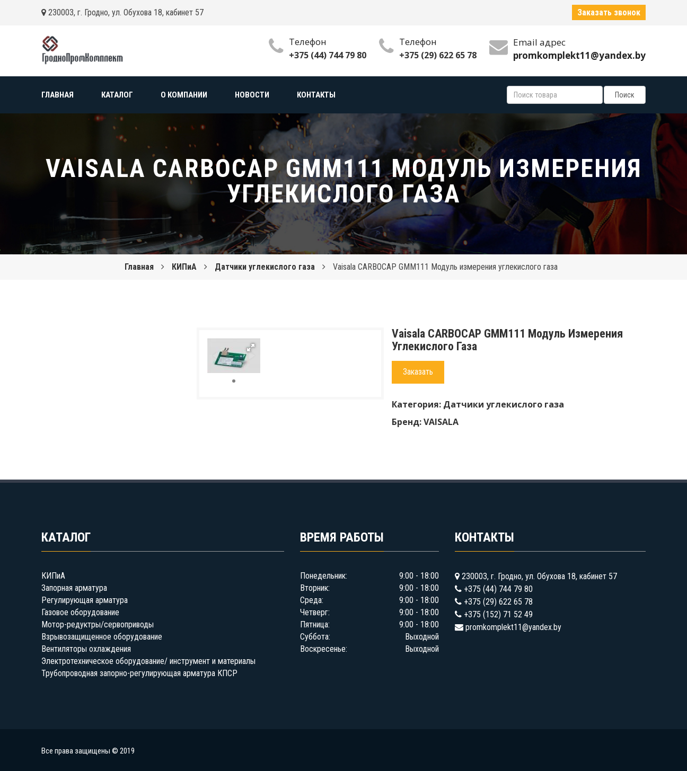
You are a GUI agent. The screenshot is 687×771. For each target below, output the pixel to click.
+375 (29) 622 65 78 (438, 55)
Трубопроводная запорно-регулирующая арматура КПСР (139, 673)
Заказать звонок (608, 12)
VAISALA (441, 422)
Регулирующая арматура (84, 600)
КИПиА (184, 267)
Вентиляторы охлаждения (86, 649)
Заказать (418, 372)
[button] (250, 347)
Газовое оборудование (80, 612)
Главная (139, 267)
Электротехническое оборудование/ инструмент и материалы (148, 661)
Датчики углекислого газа (265, 267)
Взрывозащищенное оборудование (101, 637)
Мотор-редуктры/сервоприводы (97, 624)
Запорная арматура (74, 588)
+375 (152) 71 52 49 (498, 614)
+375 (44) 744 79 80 (327, 55)
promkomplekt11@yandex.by (513, 627)
